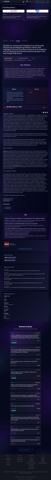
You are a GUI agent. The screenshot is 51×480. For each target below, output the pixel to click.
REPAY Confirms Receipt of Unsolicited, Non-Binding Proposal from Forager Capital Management (24, 385)
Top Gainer (37, 333)
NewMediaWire (32, 115)
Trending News (9, 7)
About (8, 457)
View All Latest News (25, 450)
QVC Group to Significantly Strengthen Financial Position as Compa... (12, 17)
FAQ (8, 461)
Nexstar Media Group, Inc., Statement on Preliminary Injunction (24, 362)
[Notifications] (27, 1)
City (5, 316)
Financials (12, 40)
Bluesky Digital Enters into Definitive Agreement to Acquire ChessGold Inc (24, 372)
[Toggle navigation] (33, 1)
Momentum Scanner (31, 462)
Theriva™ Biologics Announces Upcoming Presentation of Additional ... (36, 17)
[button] (23, 1)
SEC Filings (24, 40)
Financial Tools (31, 468)
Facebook (43, 459)
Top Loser (37, 347)
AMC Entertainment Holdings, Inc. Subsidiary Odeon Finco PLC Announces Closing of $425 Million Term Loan (25, 396)
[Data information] (14, 293)
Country (6, 313)
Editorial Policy (8, 459)
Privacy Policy (20, 461)
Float (5, 299)
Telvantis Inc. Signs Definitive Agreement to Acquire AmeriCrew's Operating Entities (22, 270)
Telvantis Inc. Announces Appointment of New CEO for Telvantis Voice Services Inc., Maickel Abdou (25, 287)
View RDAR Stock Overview (25, 249)
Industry (6, 303)
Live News (31, 466)
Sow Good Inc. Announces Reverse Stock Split (22, 406)
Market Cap (7, 296)
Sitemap (8, 464)
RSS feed (43, 457)
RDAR (4, 116)
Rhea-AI (8, 462)
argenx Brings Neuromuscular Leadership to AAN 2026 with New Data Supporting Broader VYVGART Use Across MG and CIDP (25, 419)
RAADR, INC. (8, 207)
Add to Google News (43, 462)
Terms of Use (19, 457)
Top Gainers (31, 459)
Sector (6, 306)
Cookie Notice (20, 459)
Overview (5, 40)
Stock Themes (31, 464)
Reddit (43, 461)
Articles (31, 457)
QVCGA (4, 14)
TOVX (28, 14)
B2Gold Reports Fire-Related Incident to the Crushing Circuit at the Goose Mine (24, 430)
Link (5, 311)
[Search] (30, 1)
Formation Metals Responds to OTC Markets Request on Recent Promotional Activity (25, 440)
